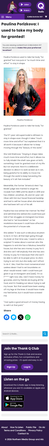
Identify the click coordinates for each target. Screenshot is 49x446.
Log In (27, 366)
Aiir (42, 439)
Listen (25, 4)
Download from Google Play (14, 405)
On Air (42, 427)
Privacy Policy (35, 430)
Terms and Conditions (15, 430)
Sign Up (11, 366)
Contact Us (23, 433)
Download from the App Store (14, 398)
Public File (31, 427)
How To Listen (16, 427)
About (4, 427)
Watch (25, 10)
